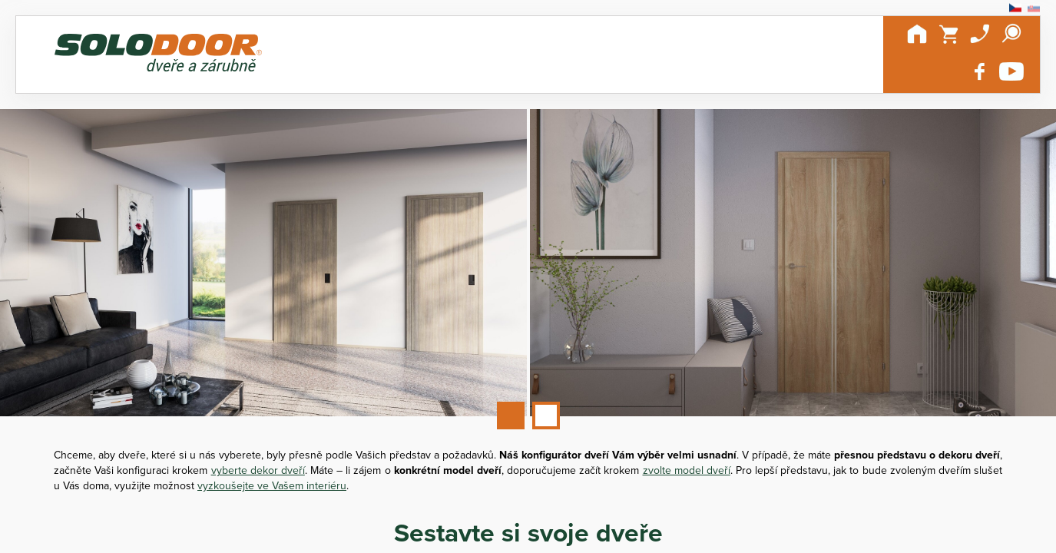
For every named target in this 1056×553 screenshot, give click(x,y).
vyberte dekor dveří (258, 470)
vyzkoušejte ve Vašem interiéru (271, 485)
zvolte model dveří (686, 470)
